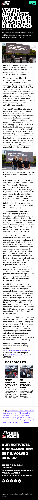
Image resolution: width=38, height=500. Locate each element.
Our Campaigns (17, 448)
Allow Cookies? (10, 475)
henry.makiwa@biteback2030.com (17, 350)
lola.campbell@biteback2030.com (17, 355)
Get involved (15, 453)
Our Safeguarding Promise (16, 470)
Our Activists (16, 444)
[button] (31, 3)
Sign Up (9, 457)
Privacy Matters (11, 472)
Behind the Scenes (12, 465)
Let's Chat (7, 467)
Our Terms (27, 475)
